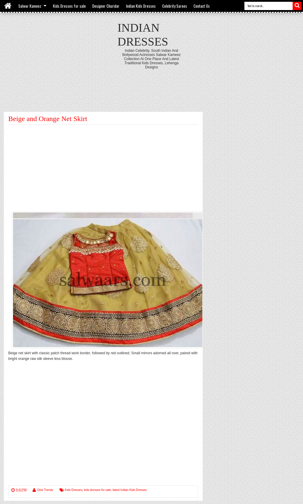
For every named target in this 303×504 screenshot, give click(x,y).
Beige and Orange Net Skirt (47, 119)
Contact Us (202, 6)
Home (8, 6)
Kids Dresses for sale (69, 6)
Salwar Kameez (29, 6)
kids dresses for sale (97, 490)
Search (297, 6)
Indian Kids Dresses (141, 6)
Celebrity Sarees (174, 6)
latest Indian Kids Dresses (129, 490)
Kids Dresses (73, 490)
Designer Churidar (106, 6)
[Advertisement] (151, 85)
